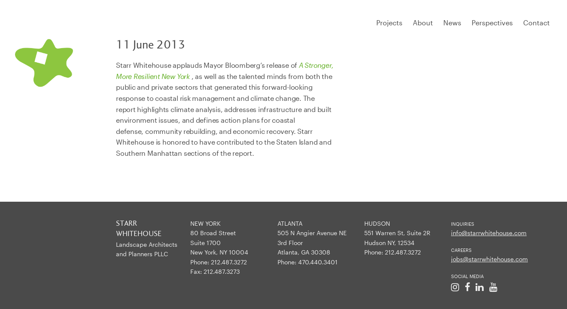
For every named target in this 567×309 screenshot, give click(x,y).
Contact (536, 22)
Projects (389, 22)
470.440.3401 (318, 262)
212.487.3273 (222, 271)
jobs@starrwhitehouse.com (489, 259)
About (423, 22)
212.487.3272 (229, 262)
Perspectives (492, 22)
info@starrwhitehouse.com (489, 232)
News (452, 22)
